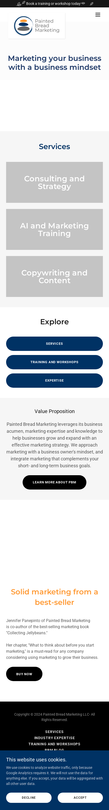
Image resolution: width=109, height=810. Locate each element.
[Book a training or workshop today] (54, 3)
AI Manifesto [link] (54, 756)
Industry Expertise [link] (54, 738)
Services (54, 344)
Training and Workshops (54, 362)
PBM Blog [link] (54, 750)
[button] (98, 14)
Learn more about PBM (54, 482)
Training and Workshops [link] (54, 744)
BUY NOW (24, 674)
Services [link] (54, 732)
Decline (29, 805)
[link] (36, 14)
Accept (80, 805)
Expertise (54, 380)
